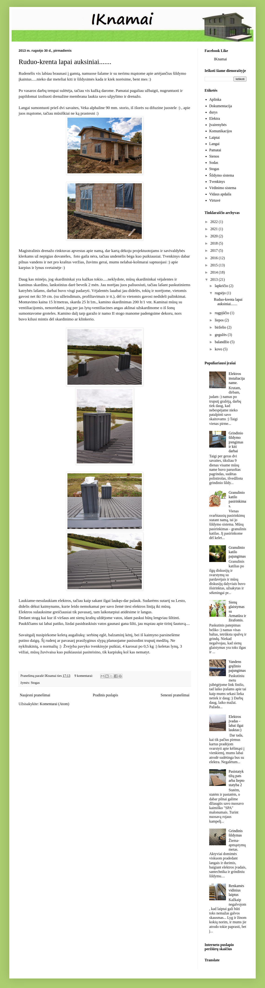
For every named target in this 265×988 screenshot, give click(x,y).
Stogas (35, 682)
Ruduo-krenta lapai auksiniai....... (65, 61)
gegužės (221, 335)
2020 (214, 236)
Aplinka (215, 99)
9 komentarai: (84, 676)
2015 (214, 265)
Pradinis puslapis (105, 695)
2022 (214, 222)
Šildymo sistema (221, 175)
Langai (214, 144)
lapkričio (222, 286)
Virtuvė (214, 200)
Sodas (213, 163)
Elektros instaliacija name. (237, 378)
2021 (214, 229)
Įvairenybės (218, 125)
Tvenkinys (217, 182)
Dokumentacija (220, 106)
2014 (214, 272)
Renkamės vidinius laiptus (236, 890)
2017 (214, 250)
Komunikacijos (220, 131)
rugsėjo (221, 293)
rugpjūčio (222, 313)
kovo (219, 349)
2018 (214, 243)
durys (213, 112)
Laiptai (214, 137)
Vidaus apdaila (220, 194)
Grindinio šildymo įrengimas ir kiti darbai (236, 442)
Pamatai (215, 150)
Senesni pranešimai (175, 695)
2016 (214, 258)
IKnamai (220, 59)
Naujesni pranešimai (35, 695)
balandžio (222, 342)
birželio (221, 327)
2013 (214, 279)
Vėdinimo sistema (222, 188)
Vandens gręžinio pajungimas (237, 666)
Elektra (214, 118)
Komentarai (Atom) (54, 704)
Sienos (214, 156)
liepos (220, 320)
